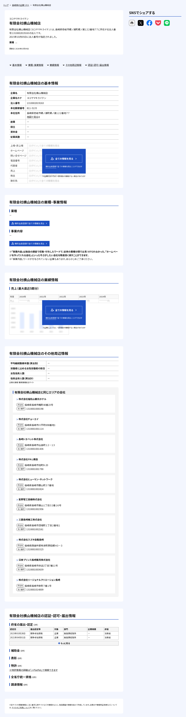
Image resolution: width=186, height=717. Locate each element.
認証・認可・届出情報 (98, 65)
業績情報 (54, 65)
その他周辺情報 (73, 65)
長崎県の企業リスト (20, 5)
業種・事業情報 (35, 65)
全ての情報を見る (61, 158)
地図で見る (33, 117)
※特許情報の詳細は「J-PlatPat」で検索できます (33, 670)
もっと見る (64, 643)
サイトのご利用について (21, 707)
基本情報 (17, 65)
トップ (6, 5)
